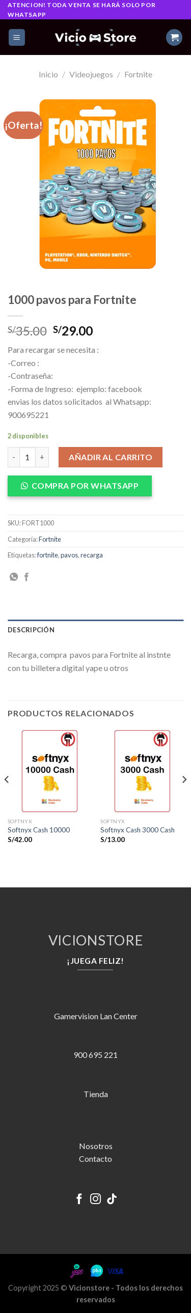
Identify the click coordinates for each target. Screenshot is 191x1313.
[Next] (184, 800)
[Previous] (7, 800)
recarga (91, 555)
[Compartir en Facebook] (26, 577)
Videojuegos (91, 74)
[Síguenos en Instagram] (95, 1200)
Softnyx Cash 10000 (39, 830)
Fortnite (138, 74)
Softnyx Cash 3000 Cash (137, 830)
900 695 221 (95, 1054)
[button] (84, 489)
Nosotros (96, 1146)
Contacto (95, 1158)
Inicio (48, 74)
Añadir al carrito (110, 457)
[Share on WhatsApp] (14, 577)
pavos (69, 555)
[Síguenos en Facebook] (79, 1200)
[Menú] (17, 37)
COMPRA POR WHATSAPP (85, 485)
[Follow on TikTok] (111, 1200)
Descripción (31, 630)
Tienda (96, 1094)
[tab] (95, 630)
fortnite (47, 555)
